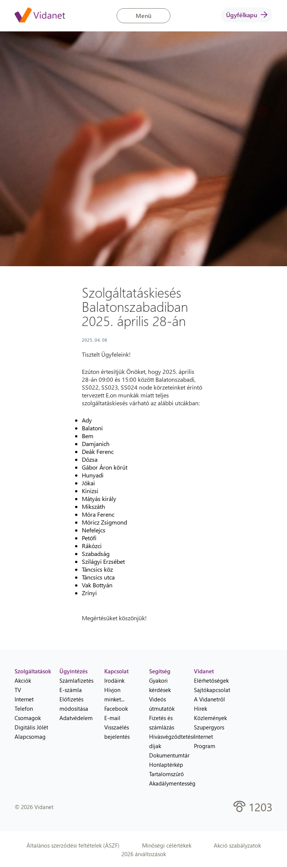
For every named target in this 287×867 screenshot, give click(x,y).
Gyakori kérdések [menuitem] (160, 685)
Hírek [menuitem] (200, 708)
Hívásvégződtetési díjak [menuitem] (166, 741)
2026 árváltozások (143, 854)
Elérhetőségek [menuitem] (211, 680)
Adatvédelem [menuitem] (76, 718)
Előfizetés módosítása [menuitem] (73, 703)
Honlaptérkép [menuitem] (166, 764)
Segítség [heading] (159, 671)
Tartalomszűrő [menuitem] (166, 774)
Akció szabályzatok (237, 845)
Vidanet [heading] (204, 671)
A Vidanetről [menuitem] (209, 699)
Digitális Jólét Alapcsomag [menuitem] (31, 731)
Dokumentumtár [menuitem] (166, 755)
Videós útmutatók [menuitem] (162, 703)
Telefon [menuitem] (24, 708)
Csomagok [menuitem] (28, 718)
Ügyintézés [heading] (73, 671)
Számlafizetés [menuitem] (76, 680)
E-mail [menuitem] (112, 718)
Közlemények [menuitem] (210, 718)
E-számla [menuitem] (70, 690)
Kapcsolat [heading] (116, 671)
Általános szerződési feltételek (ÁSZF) (73, 845)
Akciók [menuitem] (23, 680)
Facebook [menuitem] (116, 708)
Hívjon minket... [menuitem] (114, 694)
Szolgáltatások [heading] (31, 671)
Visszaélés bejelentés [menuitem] (117, 731)
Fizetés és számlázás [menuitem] (161, 722)
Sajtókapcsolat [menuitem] (211, 690)
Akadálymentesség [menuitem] (166, 783)
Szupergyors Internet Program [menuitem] (209, 736)
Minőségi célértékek (166, 845)
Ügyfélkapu (247, 15)
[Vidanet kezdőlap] (40, 15)
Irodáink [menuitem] (114, 680)
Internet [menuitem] (24, 699)
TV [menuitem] (18, 690)
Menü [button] (143, 15)
